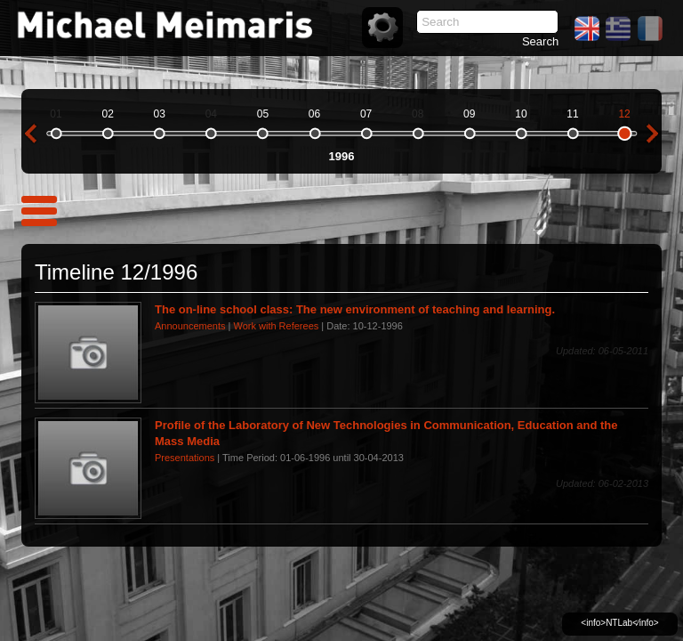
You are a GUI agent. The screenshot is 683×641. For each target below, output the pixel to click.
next (652, 133)
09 (469, 114)
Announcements (190, 325)
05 (263, 114)
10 (520, 114)
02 (107, 114)
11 (572, 114)
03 (159, 114)
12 (624, 114)
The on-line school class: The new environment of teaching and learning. (355, 309)
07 (366, 114)
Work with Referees (275, 325)
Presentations (184, 457)
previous (30, 133)
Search (540, 41)
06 (314, 114)
